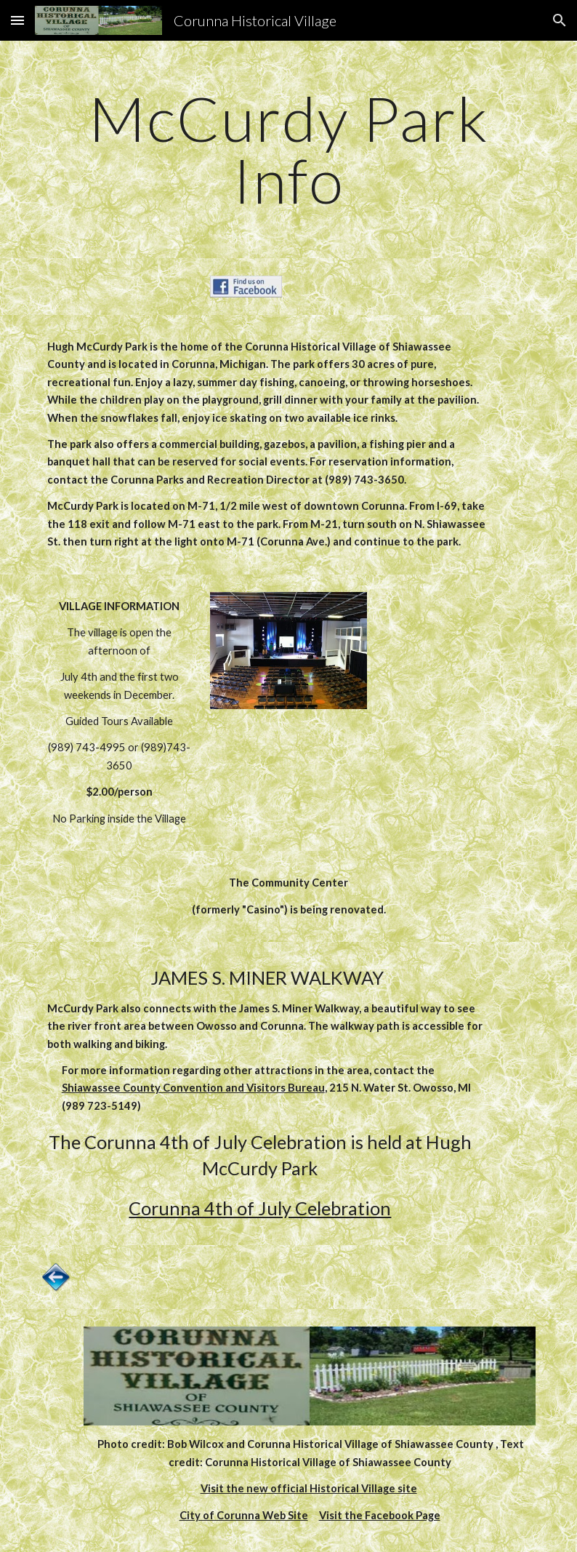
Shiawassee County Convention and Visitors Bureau (193, 1087)
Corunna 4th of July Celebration (260, 1208)
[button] (17, 20)
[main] (288, 149)
